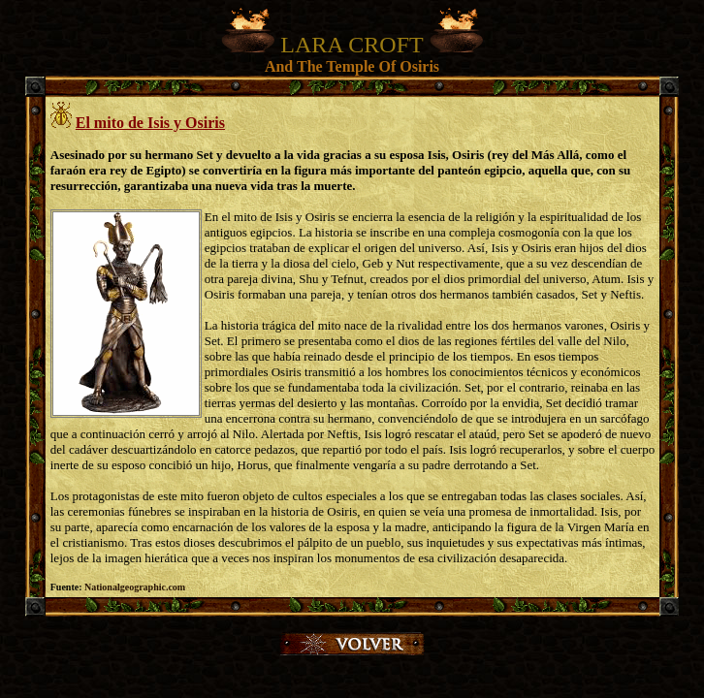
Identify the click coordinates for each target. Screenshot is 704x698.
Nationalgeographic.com (134, 587)
